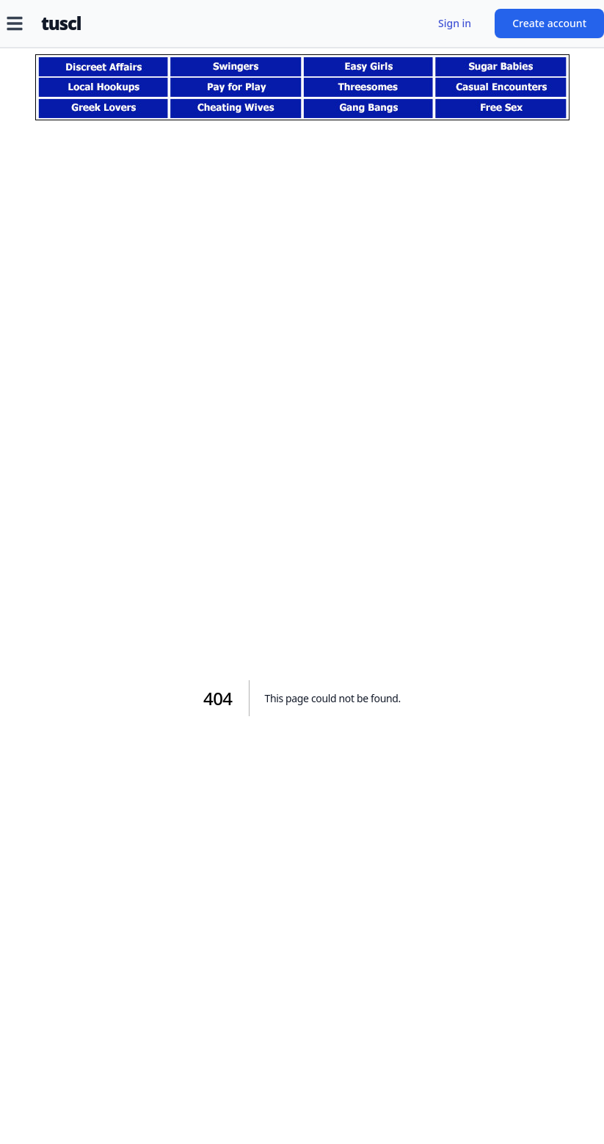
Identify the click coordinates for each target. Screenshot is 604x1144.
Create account (549, 23)
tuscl (61, 23)
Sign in (454, 23)
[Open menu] (14, 23)
